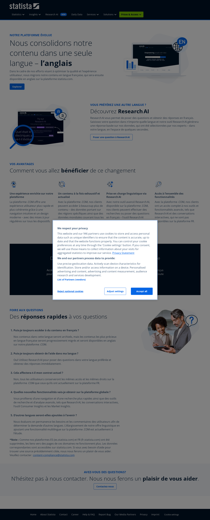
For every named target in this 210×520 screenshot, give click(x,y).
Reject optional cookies (70, 291)
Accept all (141, 291)
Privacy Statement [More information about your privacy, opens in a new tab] (123, 253)
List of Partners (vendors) (71, 279)
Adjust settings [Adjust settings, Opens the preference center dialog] (115, 291)
